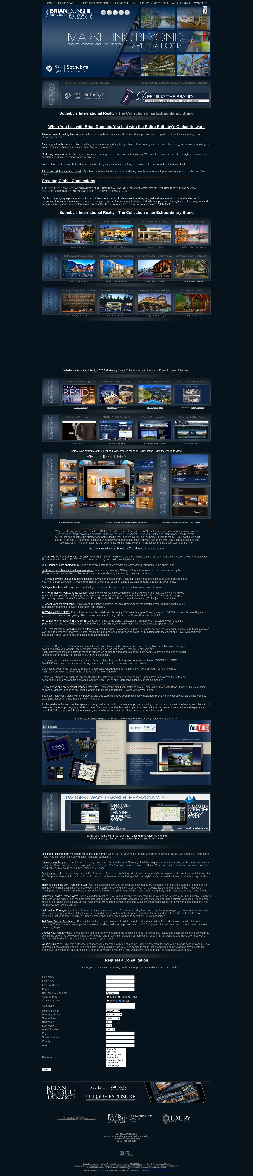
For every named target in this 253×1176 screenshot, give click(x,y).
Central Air (116, 1049)
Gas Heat (116, 1052)
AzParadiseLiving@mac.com (159, 1170)
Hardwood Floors (116, 1060)
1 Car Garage (116, 1066)
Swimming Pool (116, 1055)
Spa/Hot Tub (116, 1058)
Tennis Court (116, 1063)
